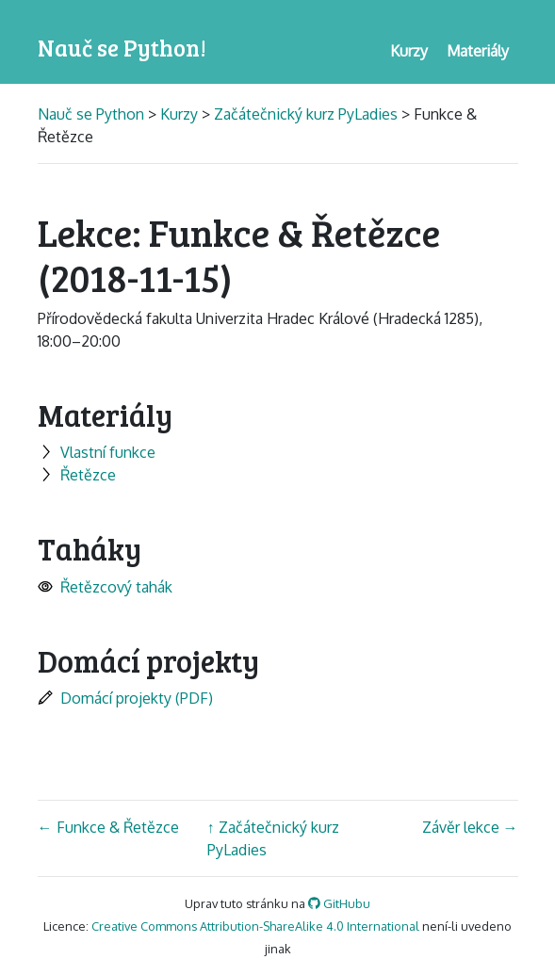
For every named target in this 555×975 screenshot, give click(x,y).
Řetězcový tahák (105, 586)
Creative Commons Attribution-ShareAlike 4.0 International (255, 926)
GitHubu (339, 903)
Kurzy (179, 114)
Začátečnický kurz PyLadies (306, 114)
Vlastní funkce (96, 452)
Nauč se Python (93, 114)
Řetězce (77, 474)
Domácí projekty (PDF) (125, 698)
